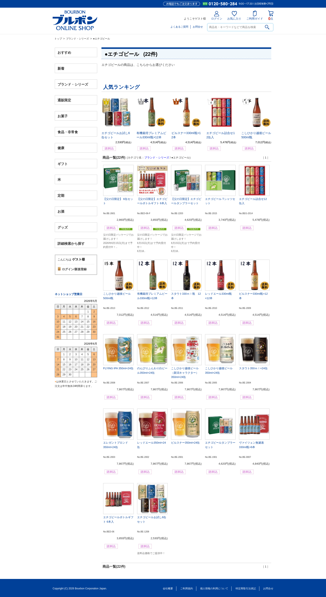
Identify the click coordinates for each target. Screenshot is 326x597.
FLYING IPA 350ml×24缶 (118, 368)
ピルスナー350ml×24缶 (185, 442)
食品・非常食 (68, 132)
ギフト (63, 164)
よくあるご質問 (179, 26)
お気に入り (234, 15)
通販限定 (64, 100)
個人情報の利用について (214, 588)
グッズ (63, 227)
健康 (61, 148)
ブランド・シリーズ (77, 38)
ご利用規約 (186, 588)
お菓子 (63, 116)
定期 (61, 195)
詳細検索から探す (71, 243)
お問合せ (198, 26)
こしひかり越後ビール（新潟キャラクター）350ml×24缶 (185, 373)
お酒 (61, 211)
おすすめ (64, 52)
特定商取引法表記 (246, 588)
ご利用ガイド (254, 15)
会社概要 (168, 588)
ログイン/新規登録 (74, 269)
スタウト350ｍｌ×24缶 (253, 368)
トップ (58, 38)
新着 (61, 68)
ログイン (216, 15)
